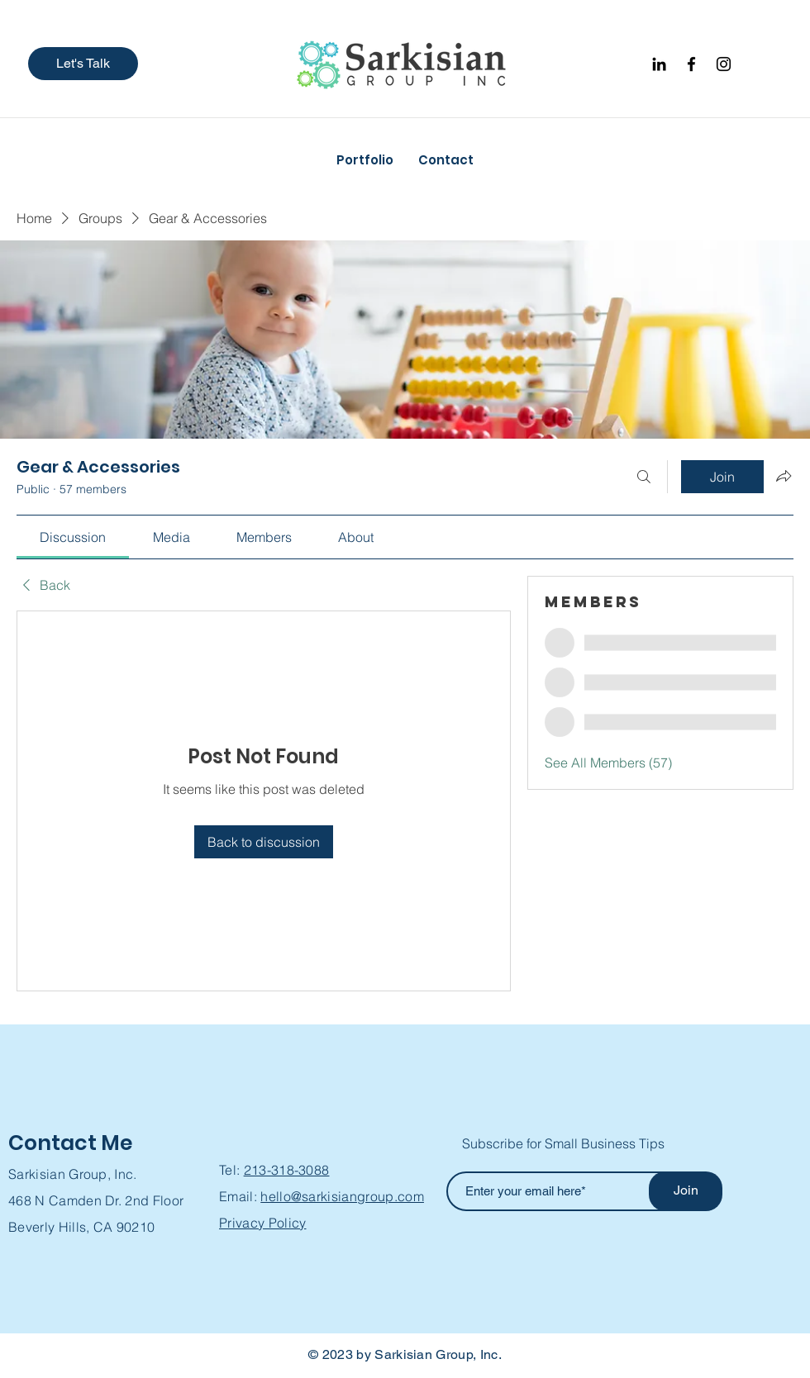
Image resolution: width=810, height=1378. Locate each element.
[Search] (644, 476)
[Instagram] (723, 64)
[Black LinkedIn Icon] (659, 64)
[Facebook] (691, 64)
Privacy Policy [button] (262, 1222)
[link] (73, 537)
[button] (83, 63)
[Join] (685, 1191)
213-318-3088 (287, 1170)
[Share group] (783, 476)
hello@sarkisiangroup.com (342, 1196)
